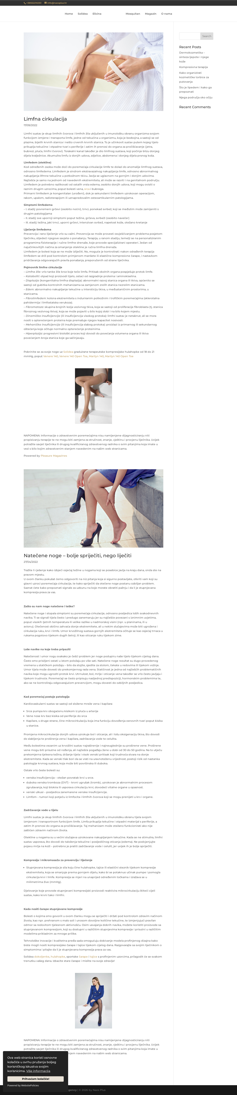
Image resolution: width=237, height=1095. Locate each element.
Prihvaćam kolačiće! (35, 1079)
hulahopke (58, 956)
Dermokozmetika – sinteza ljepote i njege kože (194, 57)
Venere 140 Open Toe (73, 356)
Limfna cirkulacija (45, 119)
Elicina (98, 13)
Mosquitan (131, 13)
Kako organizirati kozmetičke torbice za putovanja (194, 77)
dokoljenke (41, 956)
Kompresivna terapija (193, 67)
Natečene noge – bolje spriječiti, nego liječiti (77, 556)
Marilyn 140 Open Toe (119, 356)
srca (87, 189)
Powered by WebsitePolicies (23, 1085)
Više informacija (38, 1071)
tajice (93, 956)
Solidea (84, 13)
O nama (165, 13)
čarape (83, 956)
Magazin (149, 13)
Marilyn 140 (96, 356)
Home (70, 13)
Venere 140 (50, 356)
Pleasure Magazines (54, 455)
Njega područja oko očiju (195, 97)
